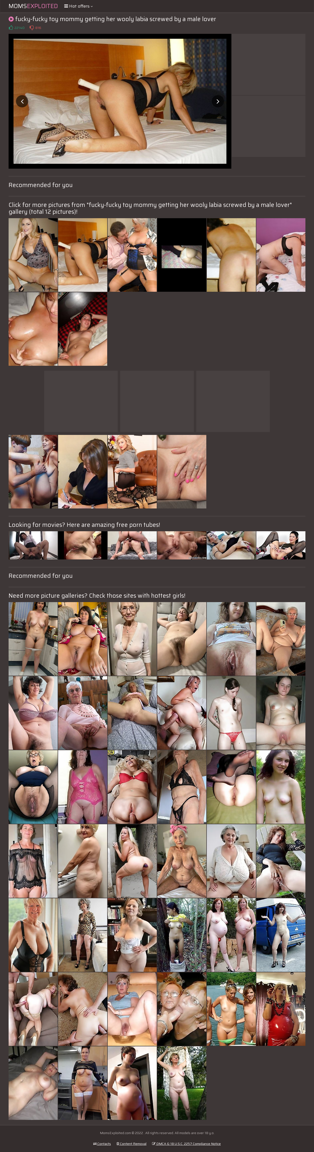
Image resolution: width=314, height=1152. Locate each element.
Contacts (102, 1143)
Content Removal (131, 1143)
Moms (33, 6)
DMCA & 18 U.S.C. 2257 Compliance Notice (186, 1143)
